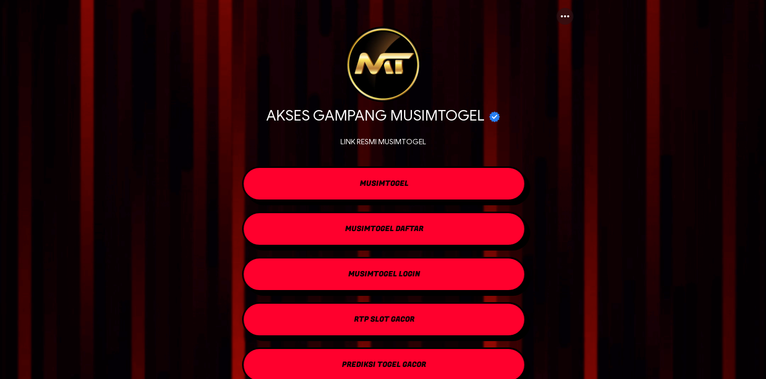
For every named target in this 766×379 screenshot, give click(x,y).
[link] (383, 184)
